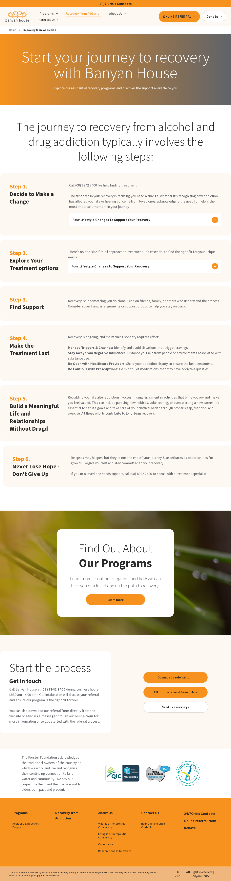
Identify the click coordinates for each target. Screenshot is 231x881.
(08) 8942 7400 (86, 185)
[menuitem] (48, 13)
